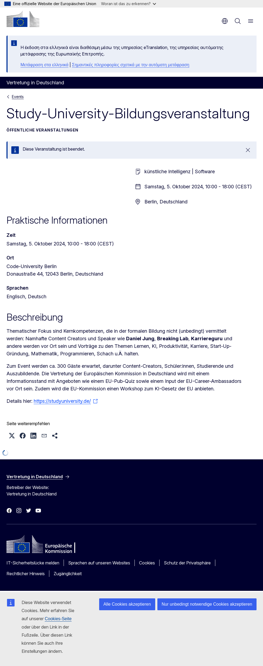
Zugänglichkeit (68, 573)
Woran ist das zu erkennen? (128, 3)
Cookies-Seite (58, 618)
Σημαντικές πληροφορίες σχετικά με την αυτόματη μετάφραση (130, 65)
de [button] (225, 21)
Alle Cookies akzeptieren (127, 604)
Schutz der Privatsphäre (187, 563)
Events (18, 96)
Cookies (147, 563)
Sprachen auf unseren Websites (99, 563)
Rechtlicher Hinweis (25, 573)
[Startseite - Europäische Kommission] (22, 19)
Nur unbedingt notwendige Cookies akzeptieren (207, 604)
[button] (12, 435)
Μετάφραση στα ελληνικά (44, 65)
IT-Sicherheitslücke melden (32, 563)
